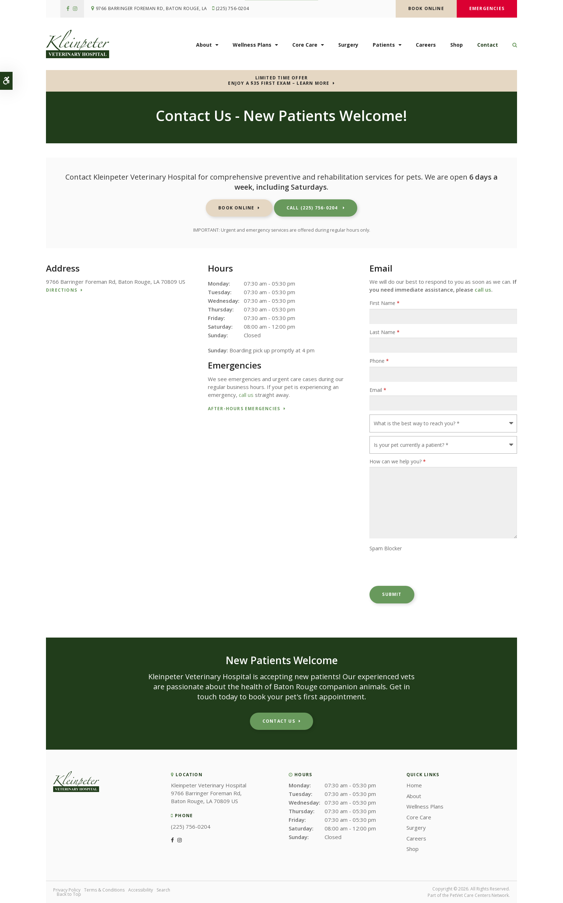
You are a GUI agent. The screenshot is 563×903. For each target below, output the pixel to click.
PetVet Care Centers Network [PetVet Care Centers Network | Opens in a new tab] (479, 895)
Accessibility (140, 890)
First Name (384, 303)
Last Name (384, 332)
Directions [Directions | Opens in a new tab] (61, 290)
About (204, 45)
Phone (379, 360)
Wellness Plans (252, 45)
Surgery (348, 45)
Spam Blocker (385, 548)
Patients (384, 45)
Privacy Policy (66, 890)
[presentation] (424, 568)
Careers (426, 45)
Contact (487, 45)
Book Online (426, 8)
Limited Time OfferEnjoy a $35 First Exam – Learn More (278, 80)
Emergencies (486, 8)
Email (377, 389)
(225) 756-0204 (233, 9)
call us (246, 394)
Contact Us (278, 721)
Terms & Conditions (104, 890)
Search (163, 890)
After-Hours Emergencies (244, 409)
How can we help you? (397, 461)
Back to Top (69, 894)
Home (414, 785)
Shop (456, 45)
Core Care (304, 45)
